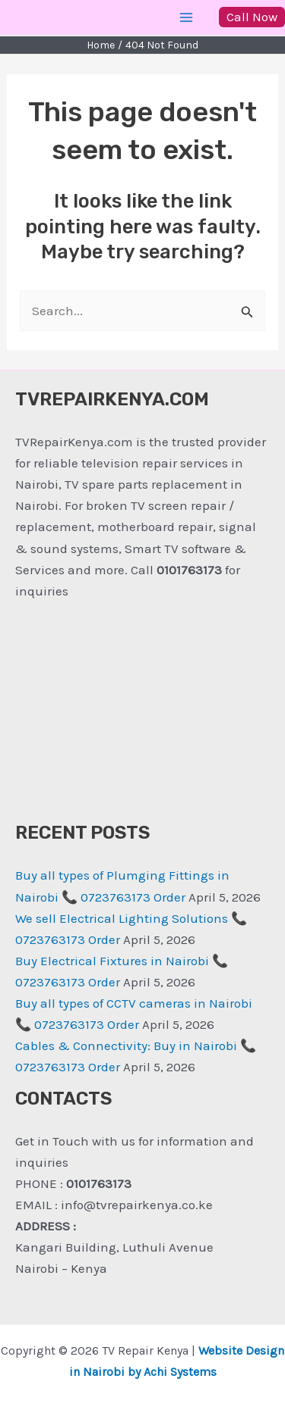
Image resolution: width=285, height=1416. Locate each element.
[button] (252, 17)
